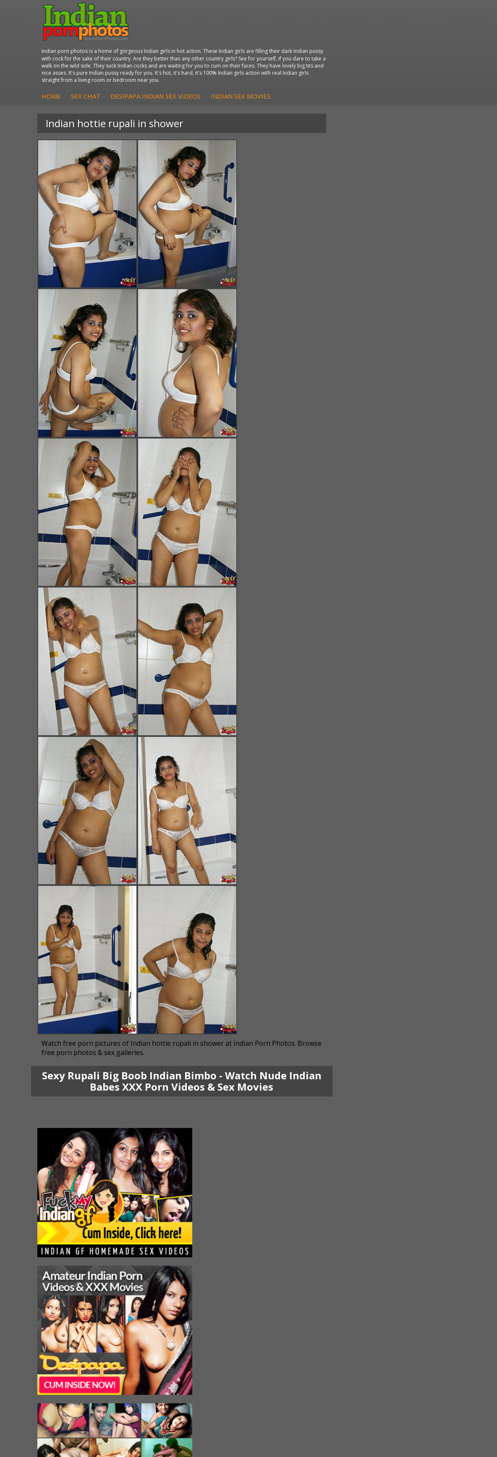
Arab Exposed (212, 1220)
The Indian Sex (357, 1278)
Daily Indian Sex (358, 1295)
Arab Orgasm (212, 1278)
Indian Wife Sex (358, 1304)
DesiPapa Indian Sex (221, 1211)
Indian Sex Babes (74, 1312)
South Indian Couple (78, 1245)
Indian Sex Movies (386, 52)
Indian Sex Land (215, 1320)
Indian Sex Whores (76, 1287)
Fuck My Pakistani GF (223, 1253)
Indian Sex (208, 1228)
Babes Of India (214, 1287)
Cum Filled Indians (218, 1295)
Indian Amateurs (359, 1236)
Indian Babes (355, 1245)
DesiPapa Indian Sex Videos (301, 52)
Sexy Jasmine (68, 1228)
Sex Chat (231, 52)
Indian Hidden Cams (364, 1220)
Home (197, 52)
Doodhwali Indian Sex (366, 1287)
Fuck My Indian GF (362, 1228)
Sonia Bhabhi (68, 1220)
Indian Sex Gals (71, 1304)
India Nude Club (215, 1304)
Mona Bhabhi (69, 1211)
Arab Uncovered (359, 1253)
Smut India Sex (357, 1312)
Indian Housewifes (219, 1245)
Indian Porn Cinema (77, 1278)
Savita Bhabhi (69, 1236)
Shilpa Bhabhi (69, 1253)
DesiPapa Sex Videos (366, 1211)
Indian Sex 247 (213, 1312)
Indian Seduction (73, 1295)
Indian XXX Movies (362, 1320)
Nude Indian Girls (74, 1320)
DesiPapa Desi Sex (219, 1236)
